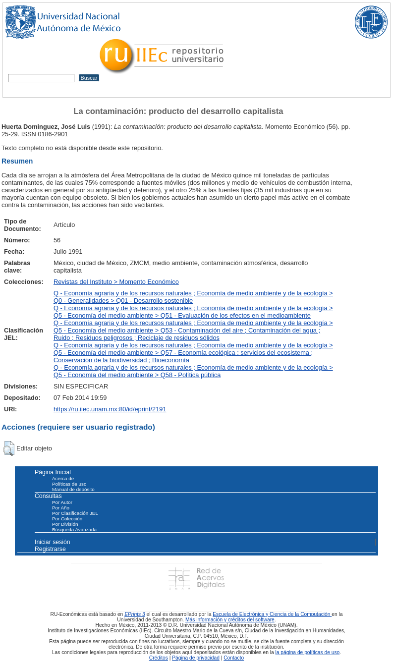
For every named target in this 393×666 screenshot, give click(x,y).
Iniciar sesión (52, 542)
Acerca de (63, 478)
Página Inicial (53, 472)
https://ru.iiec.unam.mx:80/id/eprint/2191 (110, 409)
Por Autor (62, 502)
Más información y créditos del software (230, 619)
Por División (65, 524)
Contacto (234, 658)
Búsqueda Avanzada (74, 529)
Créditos (158, 658)
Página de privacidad (196, 658)
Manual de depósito (73, 489)
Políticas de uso (69, 484)
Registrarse (50, 549)
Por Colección (67, 518)
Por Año (60, 507)
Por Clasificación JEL (75, 513)
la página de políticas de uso (308, 652)
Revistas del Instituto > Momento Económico (116, 281)
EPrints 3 (134, 614)
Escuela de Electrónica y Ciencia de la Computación (272, 614)
